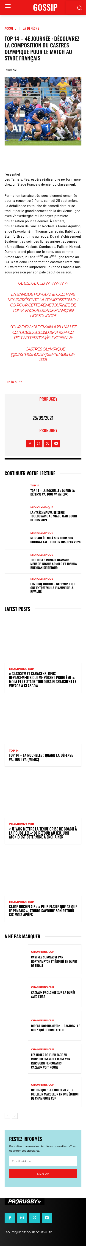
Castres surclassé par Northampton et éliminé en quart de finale (54, 961)
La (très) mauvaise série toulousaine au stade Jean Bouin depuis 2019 (54, 516)
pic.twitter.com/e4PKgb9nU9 (43, 337)
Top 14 (35, 485)
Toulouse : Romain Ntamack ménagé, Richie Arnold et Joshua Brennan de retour (54, 563)
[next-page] (15, 1116)
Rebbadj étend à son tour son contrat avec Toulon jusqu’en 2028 (56, 539)
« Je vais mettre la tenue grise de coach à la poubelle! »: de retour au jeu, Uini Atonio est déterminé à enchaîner (43, 833)
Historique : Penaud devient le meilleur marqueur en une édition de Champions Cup (55, 1094)
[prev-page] (7, 1116)
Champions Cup (21, 669)
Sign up (43, 1173)
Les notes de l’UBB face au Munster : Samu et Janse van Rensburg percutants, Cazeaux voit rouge (50, 1060)
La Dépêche (31, 28)
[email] (43, 1161)
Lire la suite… (15, 382)
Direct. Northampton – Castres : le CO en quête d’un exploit (55, 1027)
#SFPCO (66, 332)
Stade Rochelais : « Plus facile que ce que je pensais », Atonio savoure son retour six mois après (43, 910)
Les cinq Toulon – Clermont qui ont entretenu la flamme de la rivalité (53, 587)
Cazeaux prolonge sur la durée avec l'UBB (53, 994)
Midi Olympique (42, 507)
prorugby (48, 399)
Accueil (10, 28)
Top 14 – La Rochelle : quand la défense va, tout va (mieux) (53, 492)
